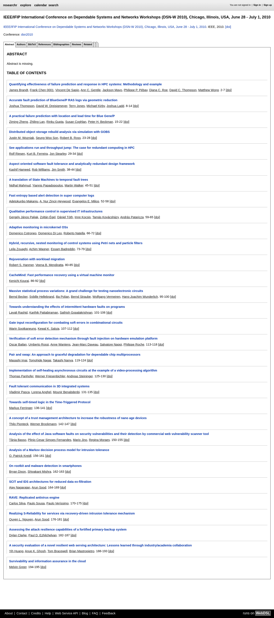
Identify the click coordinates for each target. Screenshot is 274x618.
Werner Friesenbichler (50, 376)
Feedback (108, 613)
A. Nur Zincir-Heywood (55, 201)
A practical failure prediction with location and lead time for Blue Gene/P (62, 116)
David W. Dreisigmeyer (51, 106)
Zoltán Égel (47, 217)
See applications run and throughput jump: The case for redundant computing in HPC (71, 147)
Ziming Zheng (18, 121)
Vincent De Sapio (67, 90)
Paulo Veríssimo (57, 503)
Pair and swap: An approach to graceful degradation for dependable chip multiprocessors (74, 354)
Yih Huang (16, 551)
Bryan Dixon (17, 471)
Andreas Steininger (80, 376)
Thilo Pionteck (18, 424)
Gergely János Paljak (23, 217)
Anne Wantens (60, 344)
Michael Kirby (95, 106)
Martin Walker (74, 185)
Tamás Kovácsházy (105, 217)
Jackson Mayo (112, 90)
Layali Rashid (18, 312)
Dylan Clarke (18, 535)
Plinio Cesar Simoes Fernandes (49, 440)
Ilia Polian (62, 296)
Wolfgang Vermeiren (106, 296)
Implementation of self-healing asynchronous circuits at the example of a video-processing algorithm (83, 370)
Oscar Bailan (18, 344)
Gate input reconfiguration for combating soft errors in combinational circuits (65, 322)
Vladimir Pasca (19, 392)
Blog (85, 613)
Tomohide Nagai (40, 360)
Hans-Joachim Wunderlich (140, 296)
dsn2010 (27, 34)
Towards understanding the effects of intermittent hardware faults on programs (67, 306)
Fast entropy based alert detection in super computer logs (51, 195)
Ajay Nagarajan (19, 487)
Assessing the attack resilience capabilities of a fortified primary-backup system (68, 529)
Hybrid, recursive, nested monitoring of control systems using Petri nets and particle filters (75, 243)
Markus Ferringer (20, 408)
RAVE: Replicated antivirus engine (34, 497)
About (9, 613)
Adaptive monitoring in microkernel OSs (38, 227)
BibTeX (32, 44)
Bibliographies (61, 44)
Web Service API (66, 613)
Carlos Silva (17, 503)
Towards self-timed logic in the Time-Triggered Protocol (49, 402)
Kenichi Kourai (19, 281)
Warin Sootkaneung (22, 328)
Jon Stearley (57, 153)
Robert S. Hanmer (21, 265)
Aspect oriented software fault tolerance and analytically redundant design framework (72, 163)
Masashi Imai (18, 360)
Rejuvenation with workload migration (37, 259)
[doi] (228, 27)
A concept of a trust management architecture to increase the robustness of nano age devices (77, 418)
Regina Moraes (99, 440)
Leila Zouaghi (18, 249)
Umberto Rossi (38, 344)
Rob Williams (41, 169)
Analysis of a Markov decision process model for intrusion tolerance (59, 450)
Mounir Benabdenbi (66, 392)
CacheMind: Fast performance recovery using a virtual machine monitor (61, 275)
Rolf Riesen (17, 153)
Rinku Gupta (55, 121)
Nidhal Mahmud (20, 185)
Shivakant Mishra (39, 471)
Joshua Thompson (21, 106)
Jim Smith (58, 169)
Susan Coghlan (75, 121)
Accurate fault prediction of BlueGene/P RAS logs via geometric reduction (63, 100)
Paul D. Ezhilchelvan (42, 535)
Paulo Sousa (36, 503)
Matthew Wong (208, 90)
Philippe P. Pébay (135, 90)
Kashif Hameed (19, 169)
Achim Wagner (39, 249)
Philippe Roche (134, 344)
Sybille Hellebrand (41, 296)
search (53, 5)
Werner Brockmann (43, 424)
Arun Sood (39, 487)
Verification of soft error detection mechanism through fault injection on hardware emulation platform (83, 338)
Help (48, 613)
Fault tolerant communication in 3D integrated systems (49, 386)
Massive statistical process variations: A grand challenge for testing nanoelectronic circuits (76, 291)
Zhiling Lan (37, 121)
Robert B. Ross (70, 138)
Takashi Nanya (63, 360)
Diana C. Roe (158, 90)
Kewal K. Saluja (48, 328)
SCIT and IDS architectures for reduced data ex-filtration (50, 481)
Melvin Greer (18, 567)
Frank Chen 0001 (42, 90)
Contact (21, 613)
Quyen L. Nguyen (21, 519)
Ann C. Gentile (91, 90)
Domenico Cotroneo (22, 233)
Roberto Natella (74, 233)
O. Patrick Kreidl (20, 455)
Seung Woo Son (47, 138)
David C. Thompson (183, 90)
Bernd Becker (18, 296)
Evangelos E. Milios (85, 201)
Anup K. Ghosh (35, 551)
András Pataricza (132, 217)
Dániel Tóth (65, 217)
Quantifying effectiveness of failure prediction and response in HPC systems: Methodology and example (85, 84)
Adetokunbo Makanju (23, 201)
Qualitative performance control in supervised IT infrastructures (56, 211)
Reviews (76, 44)
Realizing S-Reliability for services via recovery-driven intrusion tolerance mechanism (72, 513)
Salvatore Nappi (111, 344)
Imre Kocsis (83, 217)
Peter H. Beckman (100, 121)
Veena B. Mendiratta (49, 265)
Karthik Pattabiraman (43, 312)
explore (25, 5)
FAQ (95, 613)
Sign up (268, 5)
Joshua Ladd (115, 106)
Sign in (257, 5)
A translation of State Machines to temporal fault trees (48, 179)
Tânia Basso (17, 440)
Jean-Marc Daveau (85, 344)
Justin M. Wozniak (21, 138)
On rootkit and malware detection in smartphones (45, 466)
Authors (21, 44)
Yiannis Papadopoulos (47, 185)
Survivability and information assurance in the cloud (47, 561)
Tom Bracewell (58, 551)
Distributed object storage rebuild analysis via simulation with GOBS (59, 132)
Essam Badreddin (63, 249)
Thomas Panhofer (21, 376)
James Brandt (18, 90)
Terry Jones (77, 106)
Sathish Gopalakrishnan (76, 312)
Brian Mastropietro (81, 551)
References (44, 44)
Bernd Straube (81, 296)
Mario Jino (80, 440)
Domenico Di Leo (50, 233)
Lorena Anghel (41, 392)
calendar (40, 5)
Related (88, 44)
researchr (10, 5)
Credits (36, 613)
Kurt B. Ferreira (37, 153)
